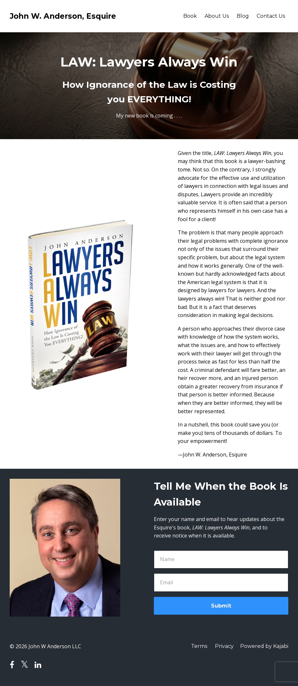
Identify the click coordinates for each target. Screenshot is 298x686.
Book (190, 16)
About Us (217, 16)
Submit (221, 606)
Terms (199, 646)
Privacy (224, 646)
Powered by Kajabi (264, 646)
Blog (243, 16)
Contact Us (271, 16)
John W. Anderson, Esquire (63, 16)
